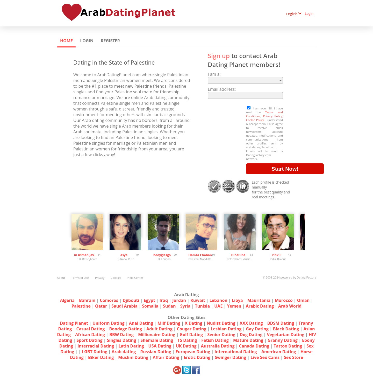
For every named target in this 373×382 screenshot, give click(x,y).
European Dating (193, 352)
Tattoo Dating (288, 346)
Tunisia (202, 306)
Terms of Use (80, 278)
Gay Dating (257, 329)
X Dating (193, 323)
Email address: (222, 89)
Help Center (135, 278)
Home (66, 41)
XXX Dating (251, 323)
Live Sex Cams (264, 357)
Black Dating (286, 329)
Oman (303, 300)
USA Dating (159, 346)
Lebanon (218, 300)
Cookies (116, 278)
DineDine (238, 255)
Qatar (101, 306)
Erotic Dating (197, 357)
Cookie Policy (255, 120)
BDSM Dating (281, 323)
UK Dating (186, 346)
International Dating (235, 352)
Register (110, 41)
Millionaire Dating (156, 334)
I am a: (214, 74)
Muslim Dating (133, 357)
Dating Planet (74, 323)
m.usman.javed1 (86, 255)
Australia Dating (218, 346)
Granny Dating (283, 340)
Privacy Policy (272, 116)
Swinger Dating (230, 357)
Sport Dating (89, 340)
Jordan (179, 300)
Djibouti (131, 300)
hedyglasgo (162, 255)
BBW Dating (121, 334)
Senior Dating (221, 334)
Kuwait (197, 300)
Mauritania (258, 300)
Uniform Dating (108, 323)
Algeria (67, 300)
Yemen (234, 306)
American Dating (278, 352)
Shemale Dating (156, 340)
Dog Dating (251, 334)
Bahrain (87, 300)
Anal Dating (141, 323)
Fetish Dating (215, 340)
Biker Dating (101, 357)
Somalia (150, 306)
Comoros (109, 300)
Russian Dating (155, 352)
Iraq (164, 300)
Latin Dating (131, 346)
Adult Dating (159, 329)
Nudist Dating (221, 323)
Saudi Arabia (124, 306)
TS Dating (187, 340)
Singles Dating (121, 340)
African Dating (90, 334)
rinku (276, 255)
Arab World (290, 306)
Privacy (99, 278)
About (61, 278)
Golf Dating (191, 334)
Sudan (169, 306)
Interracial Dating (95, 346)
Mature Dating (248, 340)
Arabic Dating (260, 306)
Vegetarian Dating (285, 334)
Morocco (284, 300)
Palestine (81, 306)
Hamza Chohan (200, 255)
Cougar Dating (191, 329)
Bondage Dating (125, 329)
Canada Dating (254, 346)
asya (123, 255)
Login (309, 13)
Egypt (149, 300)
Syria (185, 306)
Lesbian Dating (226, 329)
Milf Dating (168, 323)
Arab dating (124, 352)
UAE (218, 306)
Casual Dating (90, 329)
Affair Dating (166, 357)
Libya (237, 300)
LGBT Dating (94, 352)
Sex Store (293, 357)
